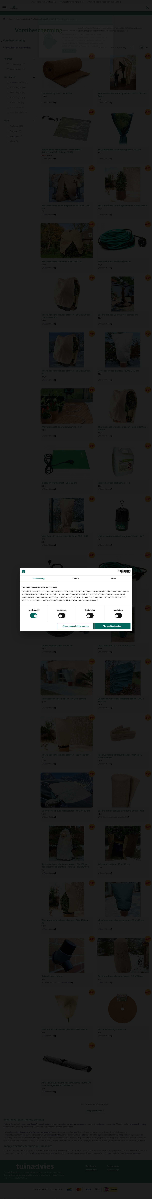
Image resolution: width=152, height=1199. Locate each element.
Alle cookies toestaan (112, 626)
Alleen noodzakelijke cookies (76, 626)
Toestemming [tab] (38, 579)
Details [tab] (76, 579)
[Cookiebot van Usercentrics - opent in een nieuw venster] (119, 571)
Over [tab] (113, 579)
